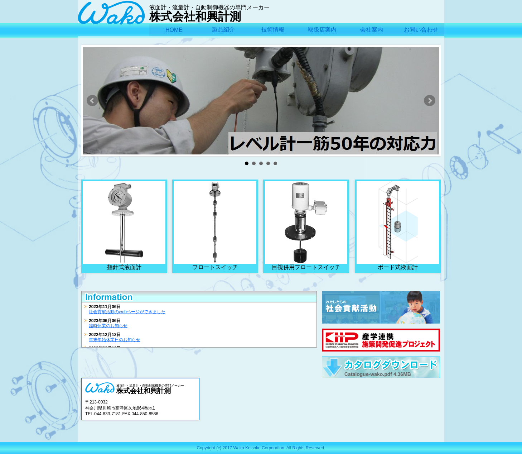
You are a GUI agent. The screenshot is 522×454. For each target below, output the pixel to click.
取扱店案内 (322, 30)
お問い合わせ (421, 30)
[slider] (261, 111)
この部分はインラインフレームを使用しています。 (199, 325)
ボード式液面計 (398, 225)
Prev (92, 100)
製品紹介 (223, 30)
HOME (174, 30)
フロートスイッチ (215, 225)
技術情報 (272, 30)
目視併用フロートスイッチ (306, 225)
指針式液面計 (124, 225)
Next (429, 100)
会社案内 (371, 30)
